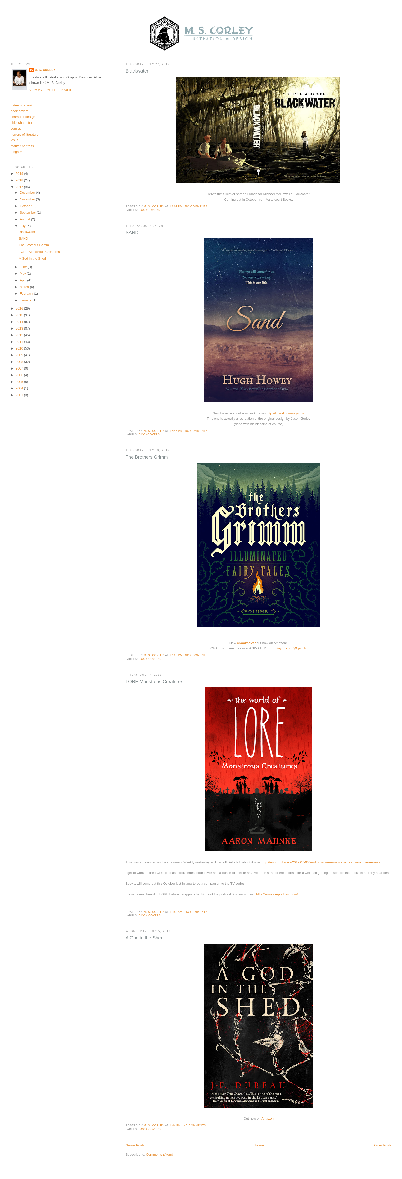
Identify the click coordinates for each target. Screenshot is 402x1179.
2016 (20, 308)
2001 (20, 395)
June (24, 267)
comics (16, 128)
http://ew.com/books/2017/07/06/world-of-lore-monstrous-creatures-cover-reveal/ (321, 862)
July (23, 226)
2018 (20, 180)
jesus (14, 140)
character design (23, 117)
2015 (20, 315)
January (26, 300)
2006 (20, 375)
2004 (20, 388)
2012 (20, 335)
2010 (20, 348)
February (27, 293)
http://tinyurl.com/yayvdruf (286, 413)
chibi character (21, 123)
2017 (20, 187)
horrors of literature (25, 134)
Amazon (267, 1118)
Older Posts (382, 1145)
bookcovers (149, 210)
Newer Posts (135, 1145)
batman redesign (23, 105)
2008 (20, 362)
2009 (20, 355)
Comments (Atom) (159, 1154)
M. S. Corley (45, 70)
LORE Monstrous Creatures (154, 681)
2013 (20, 328)
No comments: (197, 206)
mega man (18, 152)
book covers (150, 659)
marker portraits (22, 146)
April (23, 280)
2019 (20, 174)
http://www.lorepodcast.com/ (277, 894)
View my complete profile (51, 90)
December (28, 192)
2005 (20, 382)
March (25, 287)
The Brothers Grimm (147, 457)
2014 (20, 322)
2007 (20, 368)
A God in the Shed (145, 937)
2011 (20, 342)
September (28, 212)
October (26, 206)
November (28, 199)
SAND (132, 232)
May (23, 273)
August (25, 219)
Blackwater (137, 71)
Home (259, 1145)
